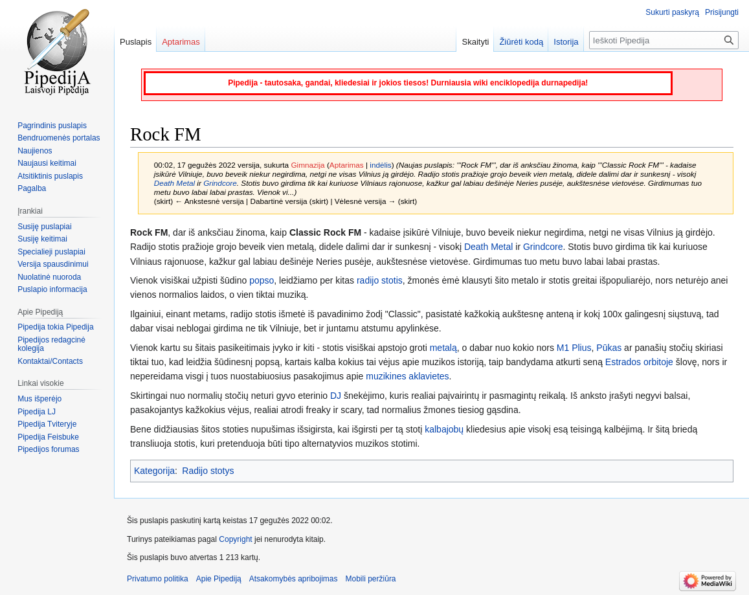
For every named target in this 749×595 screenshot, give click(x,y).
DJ (335, 395)
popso (261, 280)
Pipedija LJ (36, 411)
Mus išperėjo (39, 398)
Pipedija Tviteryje (46, 424)
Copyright (235, 539)
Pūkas (608, 347)
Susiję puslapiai (44, 226)
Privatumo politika (157, 578)
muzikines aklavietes (407, 376)
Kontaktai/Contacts (50, 361)
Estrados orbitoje (639, 362)
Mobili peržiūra (371, 578)
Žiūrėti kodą (521, 42)
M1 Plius (574, 347)
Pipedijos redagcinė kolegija (51, 344)
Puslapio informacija (52, 289)
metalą (443, 347)
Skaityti (475, 42)
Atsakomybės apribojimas (293, 578)
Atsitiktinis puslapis (50, 176)
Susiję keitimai (42, 238)
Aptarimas (347, 165)
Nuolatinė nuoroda (49, 277)
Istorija (565, 42)
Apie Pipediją (218, 578)
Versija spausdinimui (52, 264)
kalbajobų (444, 429)
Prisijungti (722, 12)
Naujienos (34, 150)
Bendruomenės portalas (58, 137)
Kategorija (154, 471)
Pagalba (31, 188)
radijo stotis (380, 280)
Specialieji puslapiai (51, 251)
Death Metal (174, 183)
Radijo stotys (208, 471)
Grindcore (220, 183)
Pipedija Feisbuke (48, 437)
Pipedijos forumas (48, 449)
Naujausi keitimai (46, 163)
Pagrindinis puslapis (52, 125)
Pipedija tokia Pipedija (55, 326)
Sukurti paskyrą (672, 12)
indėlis (380, 165)
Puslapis (135, 42)
